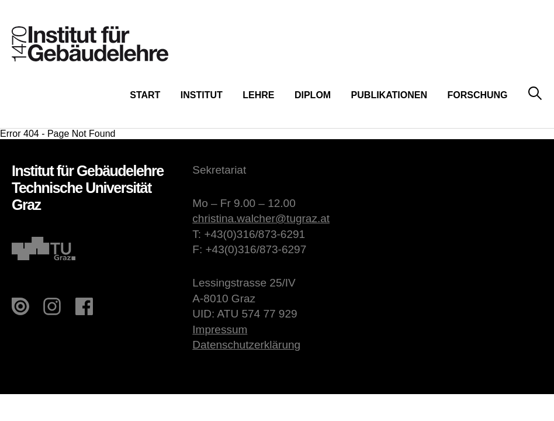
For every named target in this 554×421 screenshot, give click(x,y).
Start (145, 95)
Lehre (258, 95)
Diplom (313, 95)
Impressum (219, 329)
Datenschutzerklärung (246, 345)
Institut (202, 95)
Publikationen (389, 95)
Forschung (477, 95)
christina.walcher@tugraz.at (261, 218)
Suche (535, 94)
